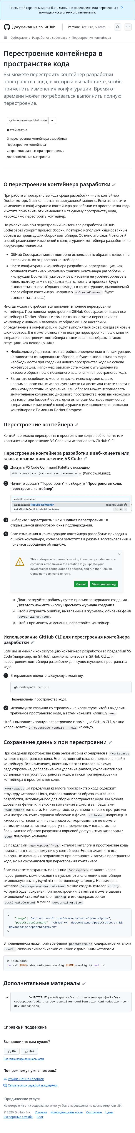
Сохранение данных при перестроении (57, 742)
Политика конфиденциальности (23, 1059)
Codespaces (18, 37)
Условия (41, 1112)
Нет (29, 1051)
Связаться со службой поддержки (30, 1085)
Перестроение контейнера (91, 37)
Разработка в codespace (49, 37)
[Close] (122, 7)
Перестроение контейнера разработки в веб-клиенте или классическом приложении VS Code (66, 455)
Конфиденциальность (67, 1112)
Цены (109, 1112)
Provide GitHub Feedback (23, 1079)
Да (12, 1051)
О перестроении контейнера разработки (59, 184)
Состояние (94, 1112)
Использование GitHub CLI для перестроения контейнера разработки (66, 639)
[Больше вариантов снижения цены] (52, 120)
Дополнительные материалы (44, 983)
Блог (40, 1117)
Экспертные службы (18, 1117)
